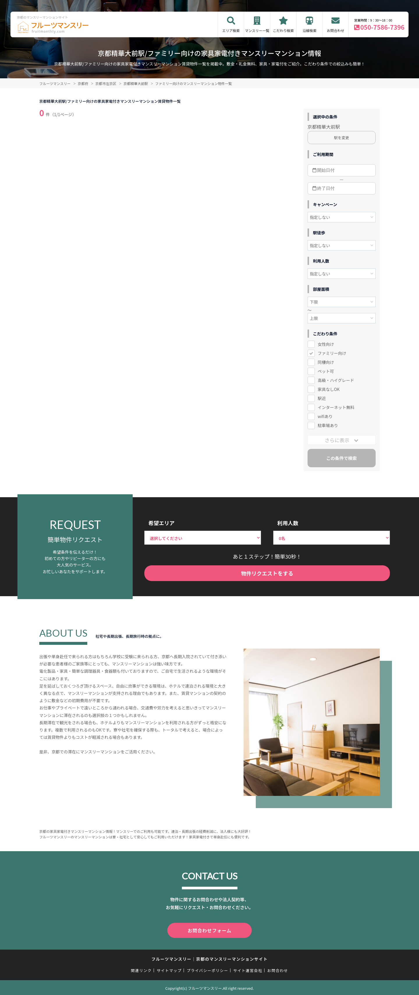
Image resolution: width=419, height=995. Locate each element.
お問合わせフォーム (209, 930)
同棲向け (326, 362)
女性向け (326, 344)
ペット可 (326, 371)
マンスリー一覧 (257, 30)
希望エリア (161, 523)
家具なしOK (329, 389)
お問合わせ (335, 30)
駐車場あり (328, 425)
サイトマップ (169, 969)
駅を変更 (341, 137)
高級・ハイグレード (336, 380)
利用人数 (287, 523)
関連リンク (141, 969)
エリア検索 (231, 30)
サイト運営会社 (247, 969)
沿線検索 (310, 30)
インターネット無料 (336, 407)
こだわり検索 (283, 30)
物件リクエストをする (267, 573)
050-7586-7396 (382, 27)
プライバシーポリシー (207, 969)
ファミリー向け (332, 353)
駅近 (322, 398)
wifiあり (325, 416)
